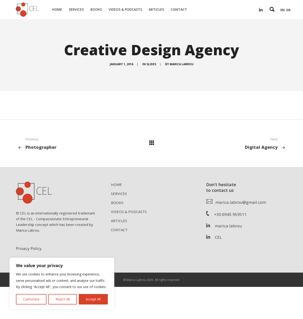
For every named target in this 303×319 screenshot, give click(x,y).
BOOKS (117, 202)
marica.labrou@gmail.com (236, 202)
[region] (62, 283)
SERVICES (119, 193)
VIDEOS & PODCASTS (129, 211)
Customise (31, 299)
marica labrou (224, 226)
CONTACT (119, 229)
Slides (151, 64)
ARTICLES (119, 220)
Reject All (62, 299)
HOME (116, 184)
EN (282, 10)
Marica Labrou (182, 64)
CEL (214, 237)
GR (288, 10)
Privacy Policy (29, 248)
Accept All (93, 299)
